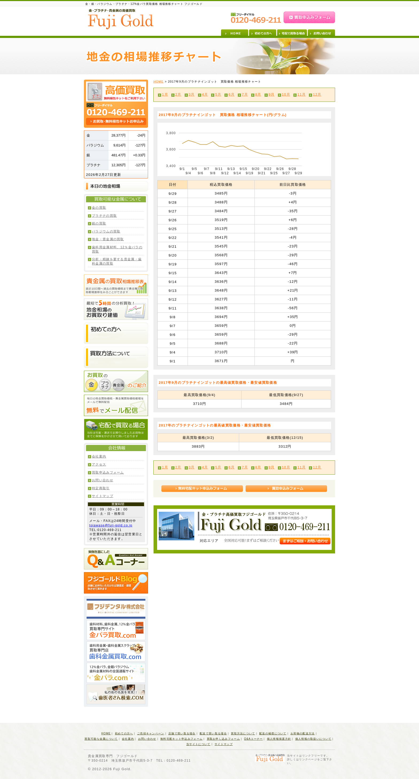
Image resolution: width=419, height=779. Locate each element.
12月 (317, 94)
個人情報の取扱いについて (313, 738)
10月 (286, 94)
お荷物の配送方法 (302, 733)
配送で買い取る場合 (213, 733)
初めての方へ (262, 32)
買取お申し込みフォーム (223, 738)
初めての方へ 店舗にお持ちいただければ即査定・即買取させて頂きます (116, 333)
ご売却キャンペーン (150, 733)
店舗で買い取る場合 (182, 733)
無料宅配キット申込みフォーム (202, 488)
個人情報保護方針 (279, 738)
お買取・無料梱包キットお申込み (116, 121)
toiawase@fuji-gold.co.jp (110, 525)
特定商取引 (101, 488)
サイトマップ (102, 496)
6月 (231, 94)
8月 (258, 94)
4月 (205, 94)
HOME (234, 32)
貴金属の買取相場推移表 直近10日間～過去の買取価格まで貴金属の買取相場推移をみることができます (116, 285)
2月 (178, 94)
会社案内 (99, 456)
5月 (218, 94)
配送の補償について (272, 733)
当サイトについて (198, 744)
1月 (165, 94)
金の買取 (99, 208)
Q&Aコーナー (253, 738)
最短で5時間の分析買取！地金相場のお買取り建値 (116, 309)
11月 (301, 94)
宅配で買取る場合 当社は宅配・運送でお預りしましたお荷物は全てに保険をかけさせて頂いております (116, 429)
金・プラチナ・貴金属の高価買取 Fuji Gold (120, 19)
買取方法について (243, 733)
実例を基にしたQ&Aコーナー (116, 558)
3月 (192, 94)
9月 (272, 94)
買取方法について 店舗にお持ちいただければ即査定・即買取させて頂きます (116, 357)
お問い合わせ (321, 32)
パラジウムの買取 (106, 231)
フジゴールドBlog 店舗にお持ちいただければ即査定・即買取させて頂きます (116, 583)
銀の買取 (99, 223)
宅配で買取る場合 (292, 32)
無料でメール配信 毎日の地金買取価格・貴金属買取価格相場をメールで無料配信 (116, 405)
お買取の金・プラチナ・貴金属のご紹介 (116, 381)
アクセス (99, 464)
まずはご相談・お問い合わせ (305, 541)
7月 (245, 94)
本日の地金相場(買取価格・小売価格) (116, 186)
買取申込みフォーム (309, 17)
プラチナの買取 (104, 216)
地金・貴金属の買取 (108, 239)
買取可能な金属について (101, 738)
